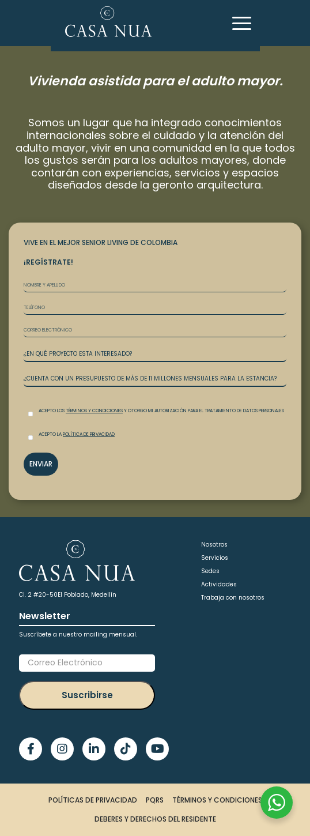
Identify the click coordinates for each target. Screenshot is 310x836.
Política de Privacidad (89, 434)
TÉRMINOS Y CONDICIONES (217, 800)
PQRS (155, 800)
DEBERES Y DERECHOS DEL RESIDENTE (155, 819)
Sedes (210, 571)
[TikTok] (125, 748)
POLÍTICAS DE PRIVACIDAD (92, 800)
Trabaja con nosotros (232, 597)
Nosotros (214, 544)
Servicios (214, 557)
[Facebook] (30, 748)
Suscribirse (87, 695)
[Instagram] (62, 748)
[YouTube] (157, 748)
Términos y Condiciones (94, 411)
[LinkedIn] (93, 748)
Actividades (219, 584)
